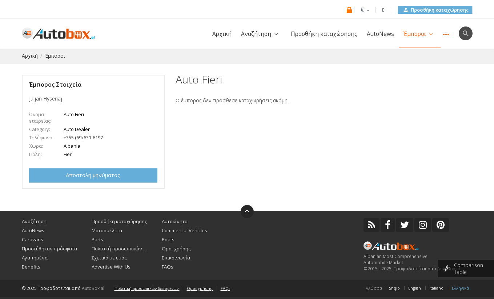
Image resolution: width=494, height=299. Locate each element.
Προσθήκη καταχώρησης (436, 10)
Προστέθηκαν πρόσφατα (49, 248)
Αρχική (222, 34)
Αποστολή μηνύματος (93, 175)
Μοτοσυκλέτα (107, 230)
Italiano (436, 288)
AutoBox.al (93, 288)
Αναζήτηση (261, 34)
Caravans (32, 239)
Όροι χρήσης (176, 248)
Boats (168, 239)
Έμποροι (419, 34)
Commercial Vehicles (184, 230)
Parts (97, 239)
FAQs (167, 266)
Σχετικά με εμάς (109, 257)
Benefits (31, 266)
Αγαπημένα (35, 257)
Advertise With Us (111, 266)
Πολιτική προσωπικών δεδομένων (121, 248)
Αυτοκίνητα (175, 221)
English (414, 288)
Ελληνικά (460, 288)
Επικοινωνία (176, 257)
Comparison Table (468, 268)
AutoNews (380, 34)
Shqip (394, 288)
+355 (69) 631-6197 (83, 137)
